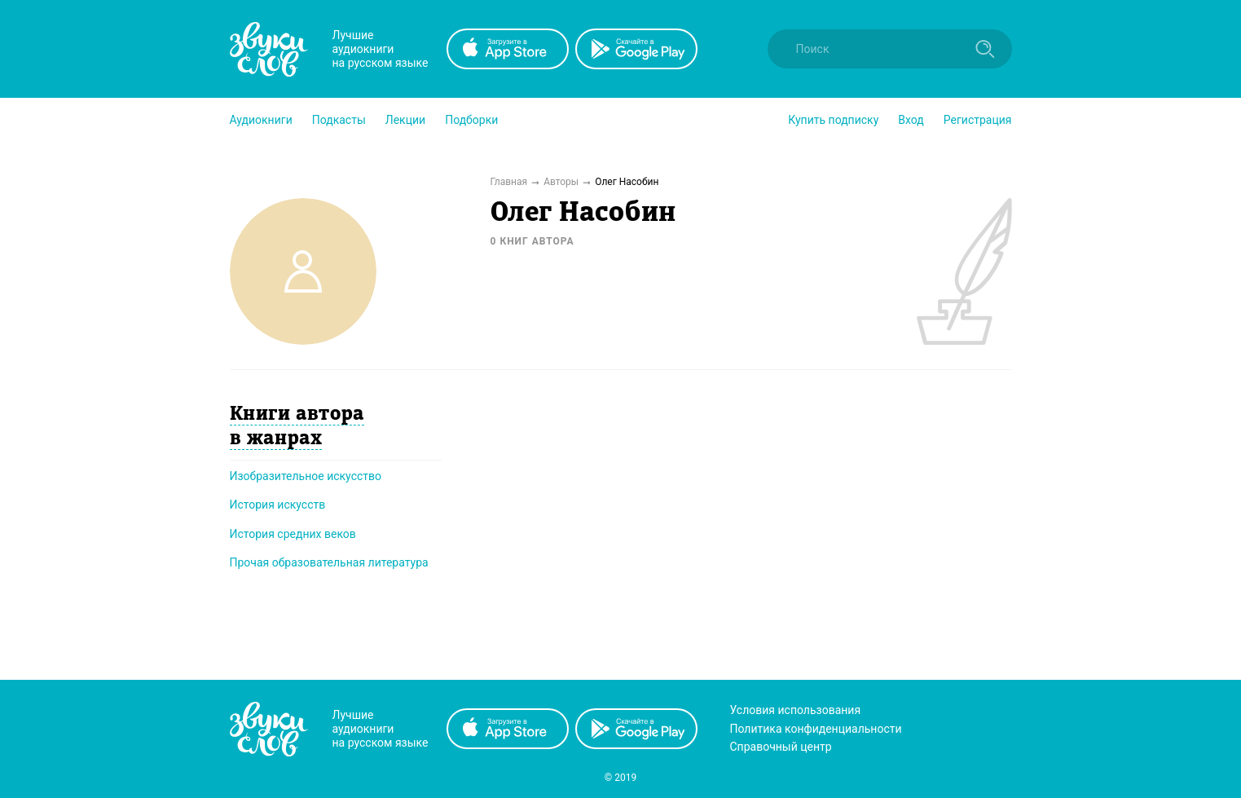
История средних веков (293, 533)
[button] (261, 120)
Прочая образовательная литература (329, 562)
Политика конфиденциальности (816, 728)
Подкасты (339, 119)
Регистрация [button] (978, 119)
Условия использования (795, 709)
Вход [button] (910, 119)
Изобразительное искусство (306, 476)
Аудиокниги (261, 119)
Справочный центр (781, 746)
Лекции (405, 119)
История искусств (278, 504)
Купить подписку (833, 119)
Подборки (471, 119)
